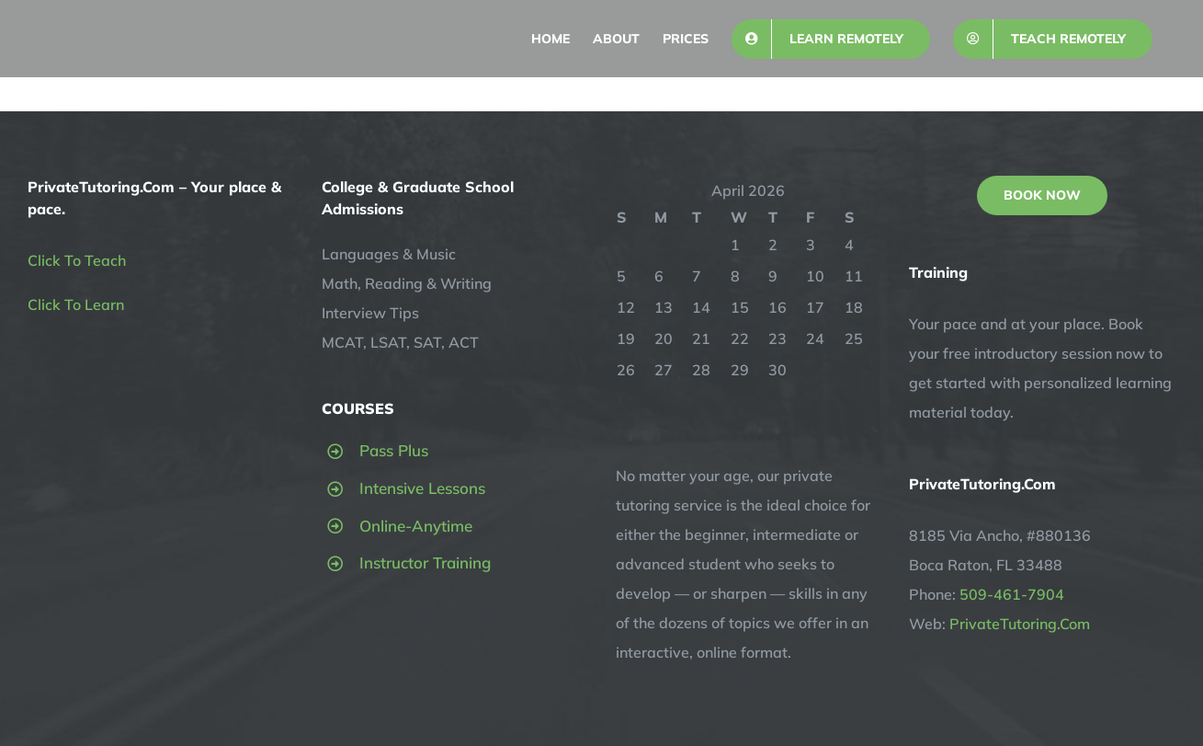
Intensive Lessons (422, 488)
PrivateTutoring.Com (1019, 623)
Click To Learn (76, 304)
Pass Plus (393, 450)
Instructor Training (425, 562)
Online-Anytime (415, 525)
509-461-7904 (1011, 594)
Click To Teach (77, 260)
